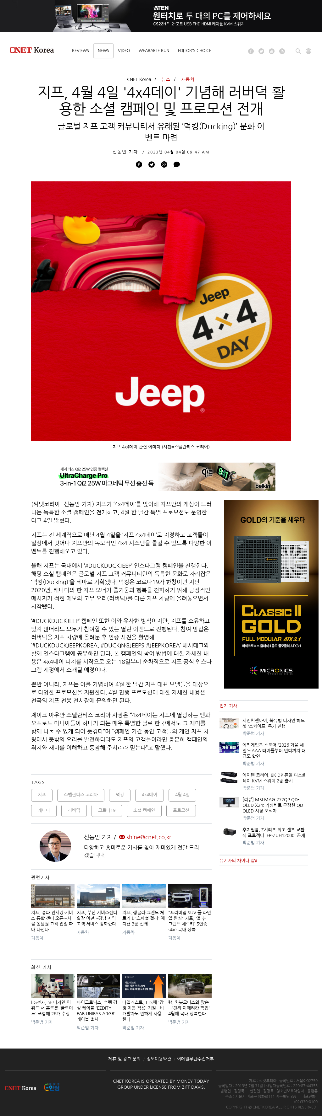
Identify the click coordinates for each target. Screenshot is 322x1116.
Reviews (80, 51)
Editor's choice (194, 51)
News (103, 51)
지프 (42, 794)
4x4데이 (149, 794)
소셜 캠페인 (144, 810)
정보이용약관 (159, 1059)
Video (124, 51)
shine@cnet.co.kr (145, 837)
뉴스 (166, 79)
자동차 (188, 79)
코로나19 (106, 810)
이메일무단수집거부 (195, 1059)
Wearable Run (154, 51)
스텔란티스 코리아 (81, 794)
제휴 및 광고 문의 (124, 1059)
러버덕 (74, 810)
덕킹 (120, 794)
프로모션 (181, 810)
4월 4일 (182, 794)
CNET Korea (139, 79)
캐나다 (44, 810)
